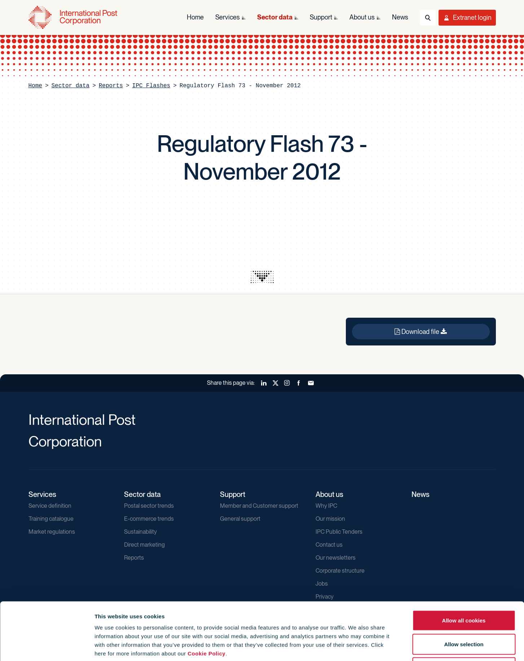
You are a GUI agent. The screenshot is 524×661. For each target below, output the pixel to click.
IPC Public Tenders (339, 531)
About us (329, 494)
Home (35, 86)
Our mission (330, 518)
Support (232, 494)
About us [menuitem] (362, 17)
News (420, 494)
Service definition (49, 505)
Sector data (71, 86)
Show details (390, 647)
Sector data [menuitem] (274, 17)
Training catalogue (51, 518)
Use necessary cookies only (464, 614)
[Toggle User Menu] (467, 18)
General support (240, 518)
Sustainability (140, 531)
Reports (111, 86)
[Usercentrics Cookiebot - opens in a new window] (46, 647)
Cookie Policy (206, 599)
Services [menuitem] (227, 17)
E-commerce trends (149, 518)
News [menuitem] (400, 17)
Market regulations (51, 531)
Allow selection (463, 590)
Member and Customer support (259, 505)
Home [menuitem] (195, 17)
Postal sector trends (149, 505)
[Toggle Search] (428, 18)
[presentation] (262, 277)
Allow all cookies (464, 566)
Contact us (329, 544)
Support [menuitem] (321, 17)
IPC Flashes (151, 86)
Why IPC (326, 505)
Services (42, 494)
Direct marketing (144, 544)
